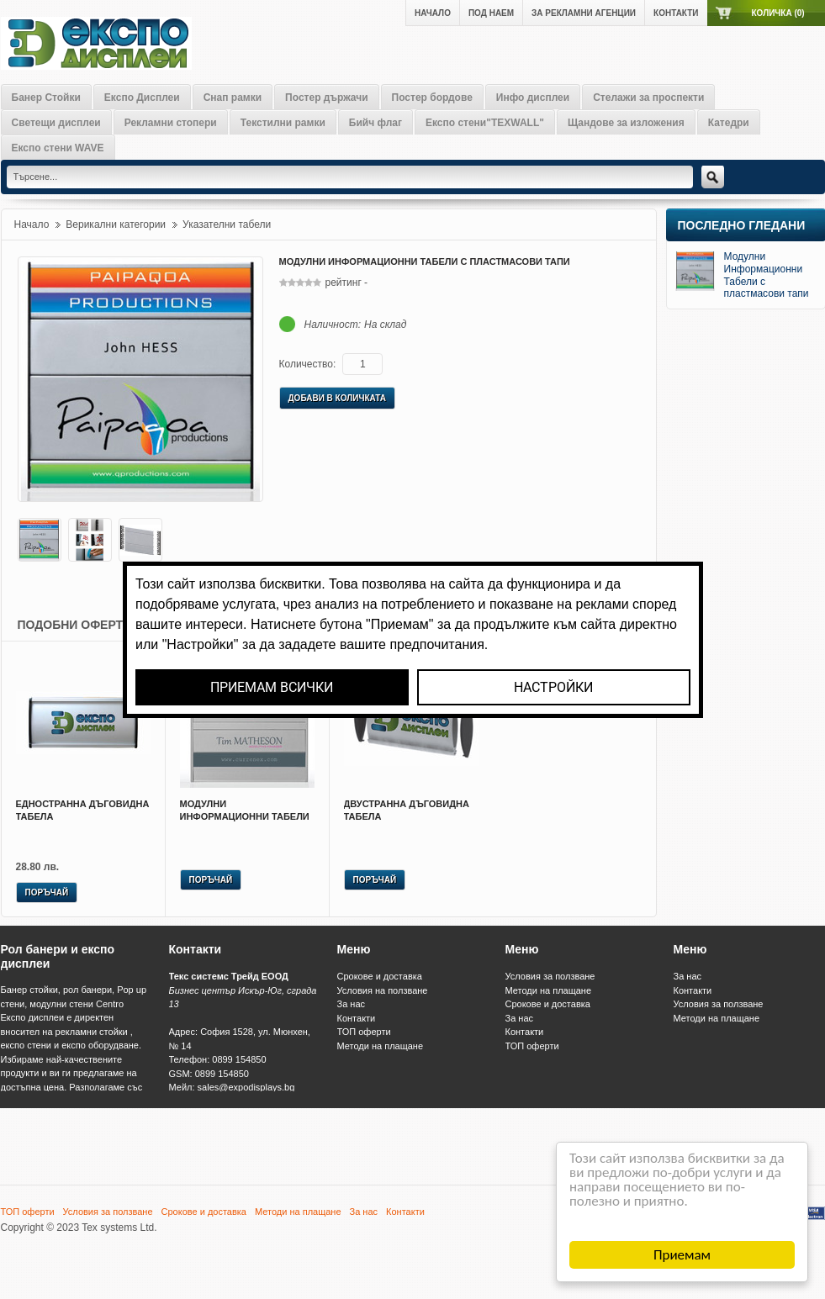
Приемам (682, 1255)
